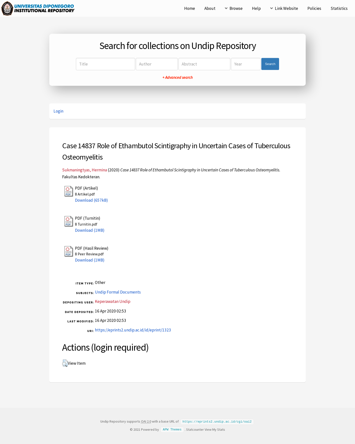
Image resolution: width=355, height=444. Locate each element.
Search (270, 64)
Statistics (339, 8)
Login (58, 111)
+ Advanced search (177, 77)
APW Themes (172, 429)
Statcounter (195, 429)
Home (189, 8)
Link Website (286, 8)
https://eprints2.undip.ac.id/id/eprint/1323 (133, 330)
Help (256, 8)
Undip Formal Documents (118, 292)
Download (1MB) (90, 230)
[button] (65, 363)
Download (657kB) (91, 200)
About (209, 8)
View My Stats (215, 429)
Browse (236, 8)
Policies (314, 8)
